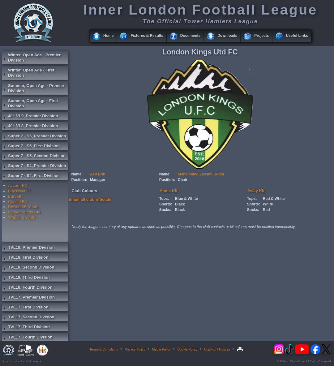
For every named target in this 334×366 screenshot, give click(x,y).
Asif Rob (97, 174)
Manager (97, 180)
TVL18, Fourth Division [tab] (27, 288)
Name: (77, 174)
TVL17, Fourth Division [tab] (27, 338)
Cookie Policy (188, 349)
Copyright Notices (217, 349)
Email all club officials (90, 199)
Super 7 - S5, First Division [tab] (31, 147)
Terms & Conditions (103, 349)
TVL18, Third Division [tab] (26, 278)
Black (180, 204)
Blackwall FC (20, 191)
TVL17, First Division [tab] (25, 308)
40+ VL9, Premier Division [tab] (30, 117)
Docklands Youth (23, 207)
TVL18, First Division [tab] (25, 258)
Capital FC (17, 201)
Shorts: (165, 204)
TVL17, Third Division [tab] (26, 328)
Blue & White (186, 198)
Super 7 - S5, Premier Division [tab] (34, 137)
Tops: (164, 198)
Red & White (274, 198)
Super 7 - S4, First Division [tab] (31, 176)
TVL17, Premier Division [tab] (28, 298)
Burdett (14, 196)
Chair (182, 180)
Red (266, 210)
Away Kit (255, 190)
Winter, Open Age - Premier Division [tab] (31, 57)
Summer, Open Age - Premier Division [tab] (33, 88)
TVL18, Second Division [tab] (28, 268)
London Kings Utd (24, 212)
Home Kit (169, 190)
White (268, 204)
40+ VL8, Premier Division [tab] (30, 126)
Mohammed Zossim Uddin (201, 174)
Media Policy (161, 349)
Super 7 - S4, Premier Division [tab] (34, 166)
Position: (79, 180)
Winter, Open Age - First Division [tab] (28, 73)
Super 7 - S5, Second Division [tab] (34, 156)
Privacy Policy (135, 349)
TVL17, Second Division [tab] (28, 318)
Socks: (165, 210)
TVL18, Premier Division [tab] (28, 248)
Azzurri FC (17, 185)
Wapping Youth (21, 217)
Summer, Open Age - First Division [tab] (30, 103)
